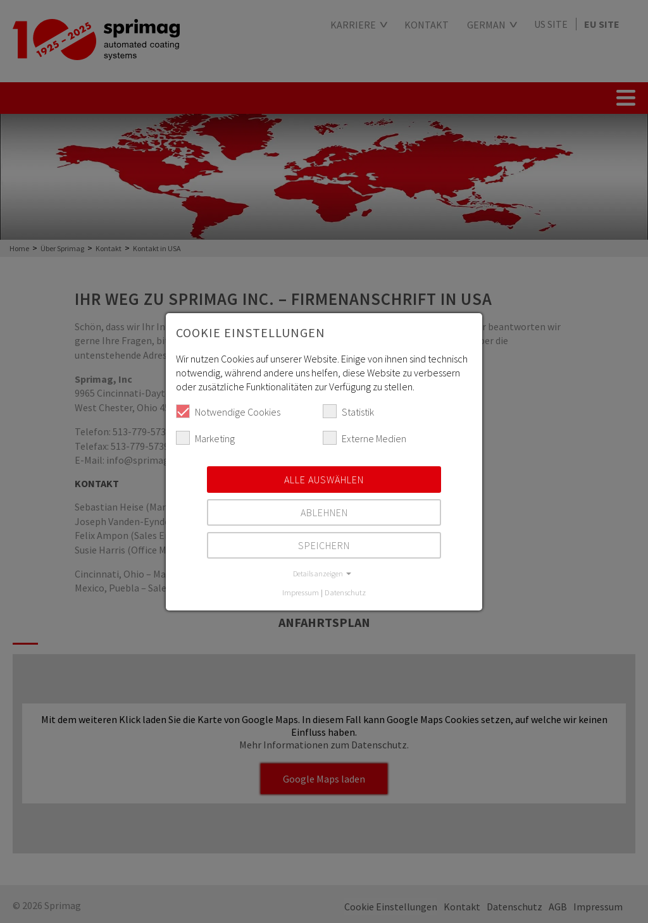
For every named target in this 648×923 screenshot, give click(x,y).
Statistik (348, 411)
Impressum (300, 592)
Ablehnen (324, 512)
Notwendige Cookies (228, 411)
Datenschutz (345, 592)
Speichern (324, 545)
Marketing (205, 438)
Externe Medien (364, 438)
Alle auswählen (324, 479)
